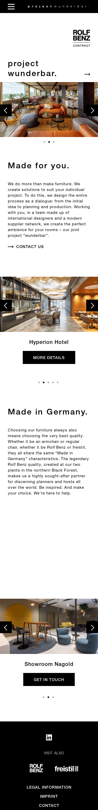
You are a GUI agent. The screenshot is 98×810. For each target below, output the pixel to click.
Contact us (30, 246)
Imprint (49, 796)
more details (49, 357)
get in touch (49, 679)
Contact (49, 805)
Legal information (49, 787)
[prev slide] (6, 110)
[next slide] (92, 110)
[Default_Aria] (49, 70)
